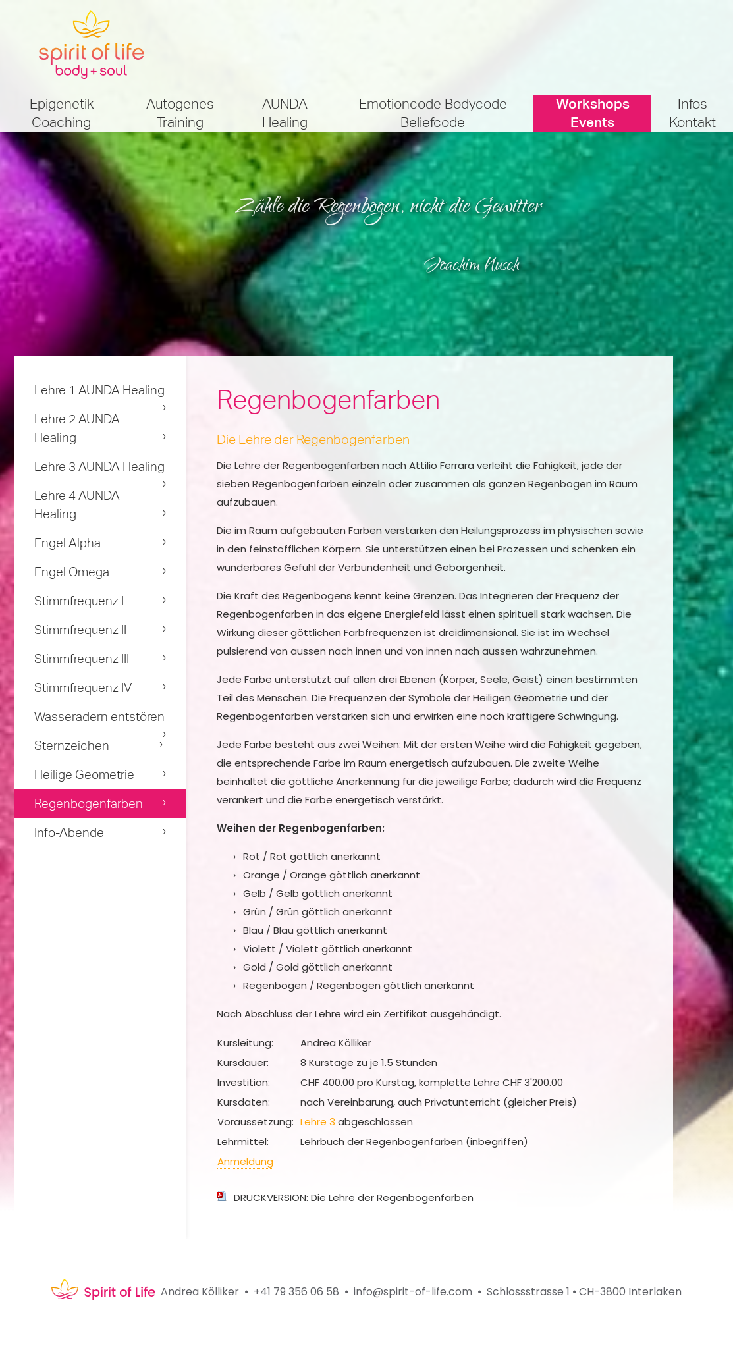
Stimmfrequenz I (79, 600)
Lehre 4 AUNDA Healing (77, 504)
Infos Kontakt (692, 112)
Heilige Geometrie (84, 774)
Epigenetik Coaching (62, 112)
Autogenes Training (180, 112)
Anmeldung (245, 1161)
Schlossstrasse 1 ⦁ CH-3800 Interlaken (584, 1291)
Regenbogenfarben (88, 803)
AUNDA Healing (285, 112)
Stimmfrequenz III (81, 658)
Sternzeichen (71, 745)
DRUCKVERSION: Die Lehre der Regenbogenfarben (354, 1197)
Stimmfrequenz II (80, 629)
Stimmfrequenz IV (83, 687)
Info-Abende (69, 832)
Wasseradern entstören (99, 716)
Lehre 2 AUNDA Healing (77, 428)
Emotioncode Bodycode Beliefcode (433, 112)
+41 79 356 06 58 (296, 1291)
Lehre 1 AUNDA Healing (99, 390)
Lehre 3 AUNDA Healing (99, 466)
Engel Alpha (67, 542)
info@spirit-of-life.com (413, 1291)
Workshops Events (593, 112)
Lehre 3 (317, 1122)
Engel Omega (71, 571)
